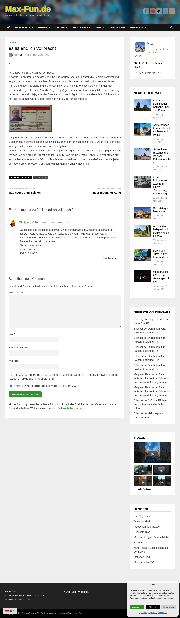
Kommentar (17, 293)
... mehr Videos (142, 489)
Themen (42, 27)
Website (14, 361)
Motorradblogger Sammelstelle (151, 537)
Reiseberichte (24, 27)
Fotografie (40, 177)
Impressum (143, 613)
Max (20, 55)
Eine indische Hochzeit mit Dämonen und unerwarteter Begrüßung (152, 378)
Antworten (110, 258)
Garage (60, 27)
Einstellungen (168, 607)
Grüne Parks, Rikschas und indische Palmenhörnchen (162, 156)
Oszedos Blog (142, 557)
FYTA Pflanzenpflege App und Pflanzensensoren (25, 595)
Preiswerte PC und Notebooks (17, 599)
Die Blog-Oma (142, 516)
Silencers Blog (142, 532)
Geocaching (80, 27)
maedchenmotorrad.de (147, 526)
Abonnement (117, 27)
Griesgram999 (142, 521)
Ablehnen (152, 607)
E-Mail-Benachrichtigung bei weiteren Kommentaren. (45, 386)
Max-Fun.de (30, 613)
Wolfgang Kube (28, 222)
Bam (81, 613)
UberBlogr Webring (77, 591)
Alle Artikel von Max (146, 72)
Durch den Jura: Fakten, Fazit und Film (161, 254)
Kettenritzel (140, 542)
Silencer (138, 328)
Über (98, 27)
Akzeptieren (136, 607)
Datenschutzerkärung (70, 408)
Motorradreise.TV (144, 562)
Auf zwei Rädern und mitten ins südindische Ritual (150, 404)
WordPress (68, 613)
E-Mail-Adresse (18, 347)
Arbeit (12, 42)
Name (12, 334)
